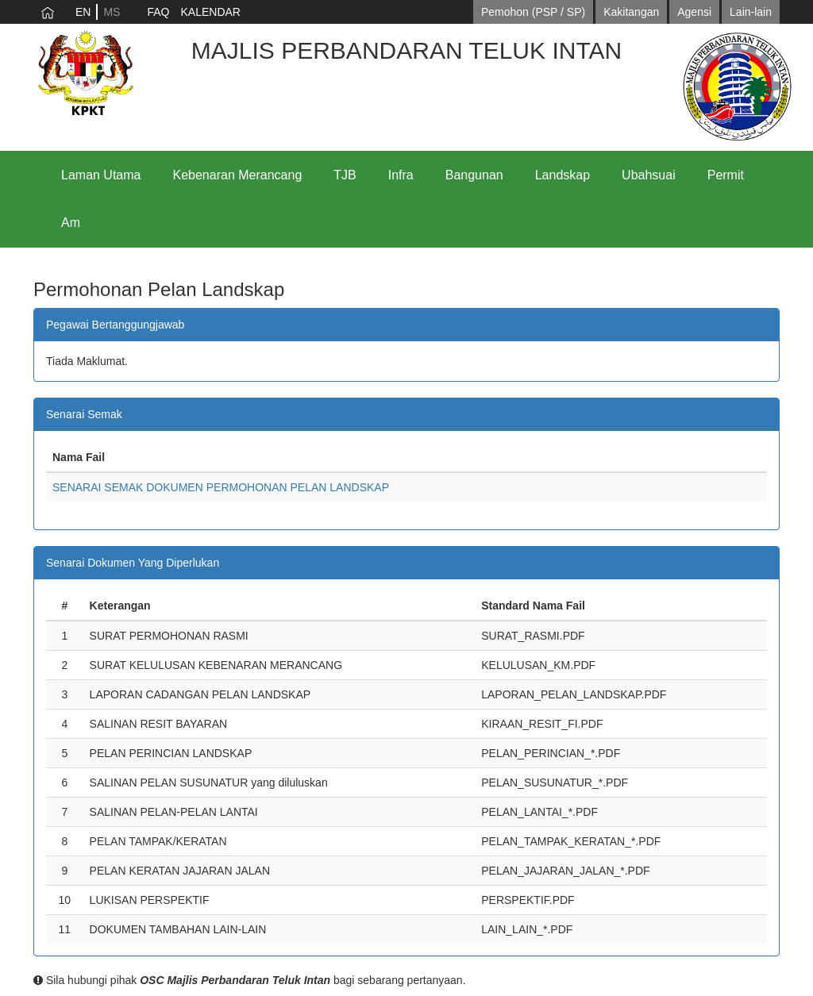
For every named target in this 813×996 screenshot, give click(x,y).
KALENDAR (210, 12)
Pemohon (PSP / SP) (533, 12)
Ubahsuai (649, 175)
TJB (344, 175)
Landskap (562, 175)
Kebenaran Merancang (237, 175)
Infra (401, 175)
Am (70, 222)
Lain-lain (751, 12)
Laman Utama (101, 175)
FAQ (158, 12)
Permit (725, 175)
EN (83, 12)
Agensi (694, 12)
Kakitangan (631, 12)
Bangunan (474, 175)
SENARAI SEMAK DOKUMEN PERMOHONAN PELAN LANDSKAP (220, 487)
